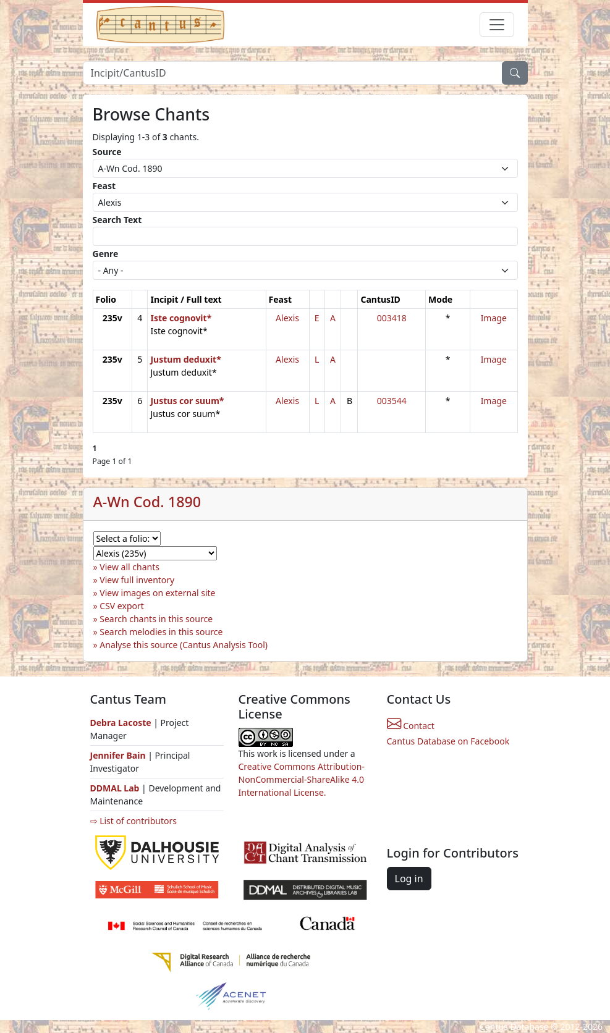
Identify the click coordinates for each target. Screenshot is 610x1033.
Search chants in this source (156, 619)
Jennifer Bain (119, 755)
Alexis (287, 318)
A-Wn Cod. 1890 (147, 502)
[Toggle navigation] (497, 24)
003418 (392, 318)
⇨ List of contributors (133, 821)
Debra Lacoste (120, 722)
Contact (410, 726)
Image (494, 318)
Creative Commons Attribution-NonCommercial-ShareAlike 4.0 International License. (302, 779)
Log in (409, 878)
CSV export (122, 606)
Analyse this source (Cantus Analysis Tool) (184, 645)
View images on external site (157, 593)
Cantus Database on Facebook (448, 741)
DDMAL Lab (115, 788)
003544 (392, 401)
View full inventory (137, 580)
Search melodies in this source (161, 632)
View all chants (129, 567)
